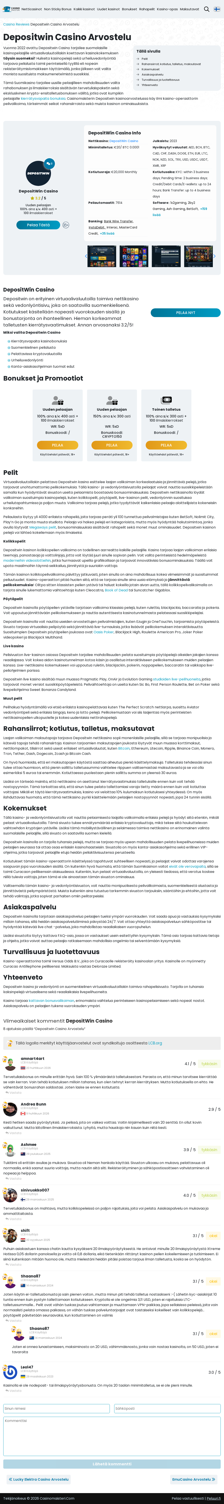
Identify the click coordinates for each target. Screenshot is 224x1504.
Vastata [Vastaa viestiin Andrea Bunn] (13, 1133)
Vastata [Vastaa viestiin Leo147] (13, 1391)
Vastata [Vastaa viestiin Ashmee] (13, 1178)
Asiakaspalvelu (149, 74)
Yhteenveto (147, 85)
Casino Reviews (16, 24)
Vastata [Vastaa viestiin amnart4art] (13, 1092)
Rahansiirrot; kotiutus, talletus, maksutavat (168, 64)
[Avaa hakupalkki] (206, 9)
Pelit (142, 59)
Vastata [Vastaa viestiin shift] (13, 1264)
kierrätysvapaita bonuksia (43, 98)
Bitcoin (124, 748)
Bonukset (129, 9)
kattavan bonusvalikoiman (51, 1000)
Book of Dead (116, 590)
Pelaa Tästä (38, 225)
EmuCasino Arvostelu (191, 1479)
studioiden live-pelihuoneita (176, 679)
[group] (102, 256)
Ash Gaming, (176, 209)
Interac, (112, 227)
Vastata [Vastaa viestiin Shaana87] (13, 1321)
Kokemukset (147, 69)
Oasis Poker (104, 632)
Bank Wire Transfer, (118, 221)
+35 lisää (107, 233)
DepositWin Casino (124, 141)
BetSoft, (193, 209)
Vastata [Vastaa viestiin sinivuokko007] (13, 1219)
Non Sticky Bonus (58, 9)
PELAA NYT (185, 312)
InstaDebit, (97, 227)
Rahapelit (147, 9)
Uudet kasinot (108, 9)
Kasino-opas (167, 9)
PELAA (57, 445)
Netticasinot (32, 9)
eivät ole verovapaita (187, 866)
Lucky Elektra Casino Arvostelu (40, 1479)
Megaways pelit (42, 527)
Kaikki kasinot (84, 9)
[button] (86, 256)
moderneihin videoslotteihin (27, 560)
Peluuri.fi (214, 1498)
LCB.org (155, 1043)
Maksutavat (189, 9)
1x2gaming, (178, 203)
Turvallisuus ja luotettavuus (158, 80)
